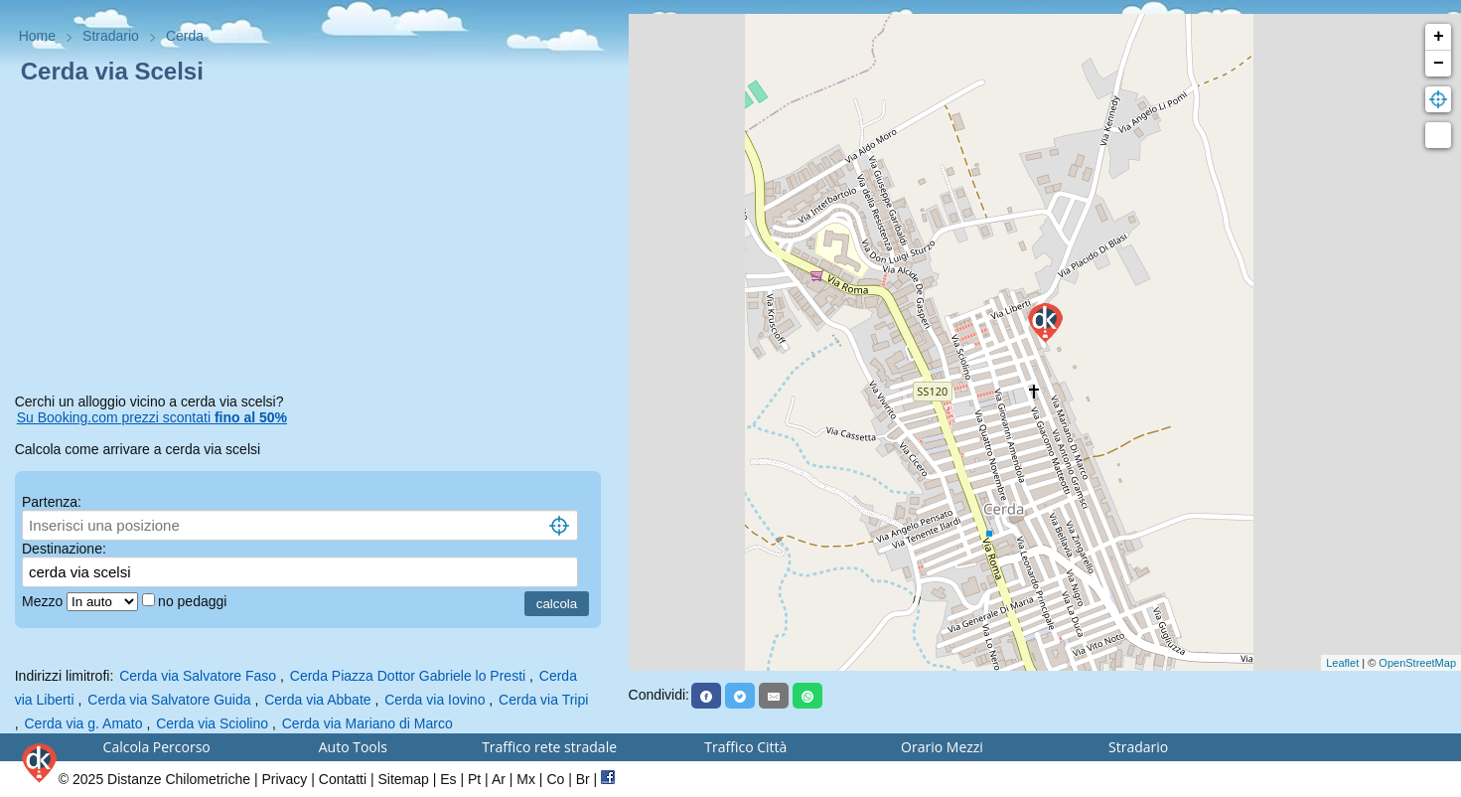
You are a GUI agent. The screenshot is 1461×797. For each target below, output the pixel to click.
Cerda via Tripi (543, 700)
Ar (499, 779)
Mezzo (44, 601)
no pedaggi (194, 601)
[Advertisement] (314, 242)
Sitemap (402, 779)
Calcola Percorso (157, 746)
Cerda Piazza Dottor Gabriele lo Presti (407, 676)
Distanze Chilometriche (178, 779)
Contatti (342, 779)
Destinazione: (64, 549)
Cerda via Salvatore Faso (197, 676)
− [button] (1438, 64)
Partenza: (51, 502)
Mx (525, 779)
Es (448, 779)
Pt (474, 779)
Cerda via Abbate (317, 700)
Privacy (284, 779)
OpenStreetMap (1417, 663)
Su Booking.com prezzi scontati (152, 417)
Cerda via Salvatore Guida (168, 700)
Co (555, 779)
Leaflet (1342, 663)
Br (583, 779)
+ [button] (1438, 37)
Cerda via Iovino (434, 700)
